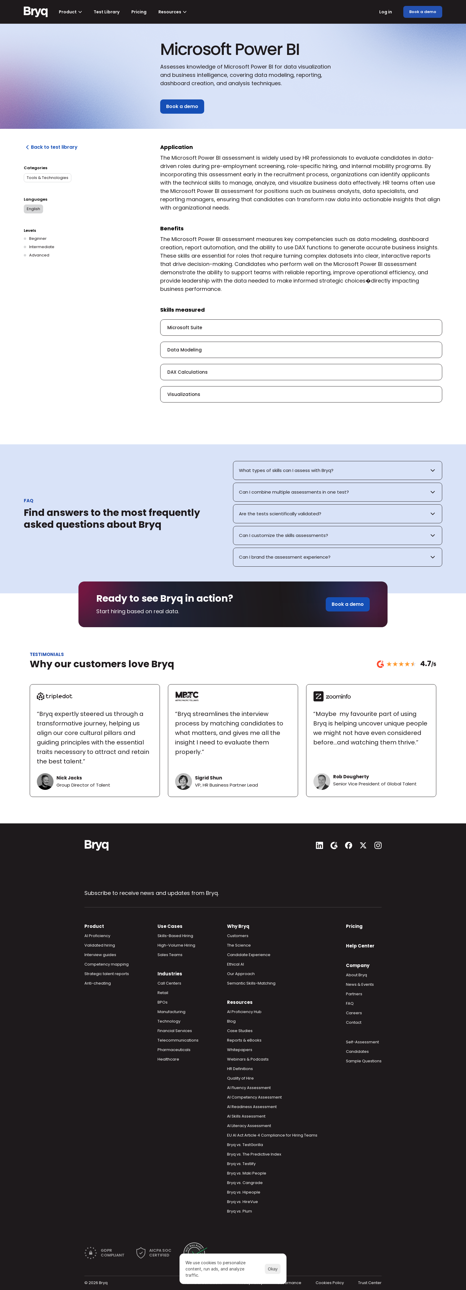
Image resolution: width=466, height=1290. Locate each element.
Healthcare (168, 1059)
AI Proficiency (97, 936)
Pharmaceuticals (174, 1050)
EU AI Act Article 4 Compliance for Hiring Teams (272, 1135)
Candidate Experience (248, 955)
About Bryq (356, 975)
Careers (354, 1013)
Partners (354, 994)
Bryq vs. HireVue (242, 1202)
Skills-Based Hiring (175, 936)
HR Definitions (240, 1069)
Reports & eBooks (244, 1040)
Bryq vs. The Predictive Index (254, 1154)
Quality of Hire (240, 1078)
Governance (289, 1283)
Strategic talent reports (106, 974)
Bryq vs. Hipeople (243, 1192)
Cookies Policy (330, 1283)
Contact (353, 1022)
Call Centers (169, 983)
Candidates (357, 1051)
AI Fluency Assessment (249, 1088)
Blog (231, 1021)
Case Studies (240, 1031)
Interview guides (100, 955)
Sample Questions (364, 1061)
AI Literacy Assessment (249, 1126)
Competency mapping (106, 964)
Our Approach (241, 974)
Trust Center (370, 1283)
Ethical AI (235, 964)
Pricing (354, 926)
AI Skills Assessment (246, 1116)
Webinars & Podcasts (248, 1059)
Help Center (360, 946)
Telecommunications (178, 1040)
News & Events (360, 984)
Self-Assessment (362, 1042)
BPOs (163, 1002)
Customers (237, 936)
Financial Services (175, 1031)
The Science (239, 945)
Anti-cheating (97, 983)
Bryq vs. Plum (239, 1211)
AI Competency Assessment (254, 1097)
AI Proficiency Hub (244, 1012)
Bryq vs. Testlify (241, 1164)
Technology (169, 1021)
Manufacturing (171, 1012)
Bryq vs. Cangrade (245, 1183)
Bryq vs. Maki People (246, 1173)
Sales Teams (170, 955)
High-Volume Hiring (176, 945)
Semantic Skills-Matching (251, 983)
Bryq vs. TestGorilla (245, 1145)
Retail (163, 993)
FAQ (350, 1003)
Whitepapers (239, 1050)
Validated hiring (99, 945)
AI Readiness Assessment (252, 1107)
